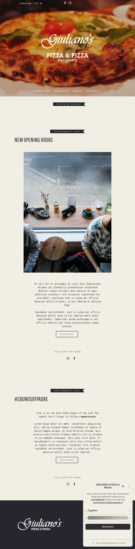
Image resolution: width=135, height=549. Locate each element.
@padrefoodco (89, 416)
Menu (77, 92)
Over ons (42, 92)
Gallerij (61, 92)
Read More (67, 334)
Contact (93, 92)
